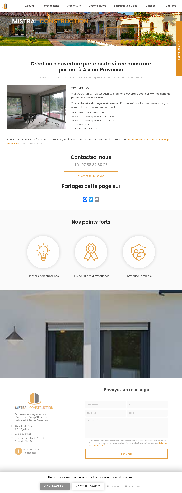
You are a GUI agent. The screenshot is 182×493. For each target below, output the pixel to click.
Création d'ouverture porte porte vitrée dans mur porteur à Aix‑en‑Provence (109, 77)
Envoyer (126, 453)
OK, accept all (55, 486)
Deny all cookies (87, 486)
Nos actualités (69, 77)
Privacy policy (133, 486)
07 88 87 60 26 (94, 164)
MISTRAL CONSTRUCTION (50, 77)
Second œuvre (100, 5)
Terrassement (55, 5)
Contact (171, 5)
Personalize (114, 486)
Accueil (35, 5)
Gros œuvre (78, 5)
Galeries (153, 5)
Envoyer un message (91, 176)
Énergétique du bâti (128, 5)
